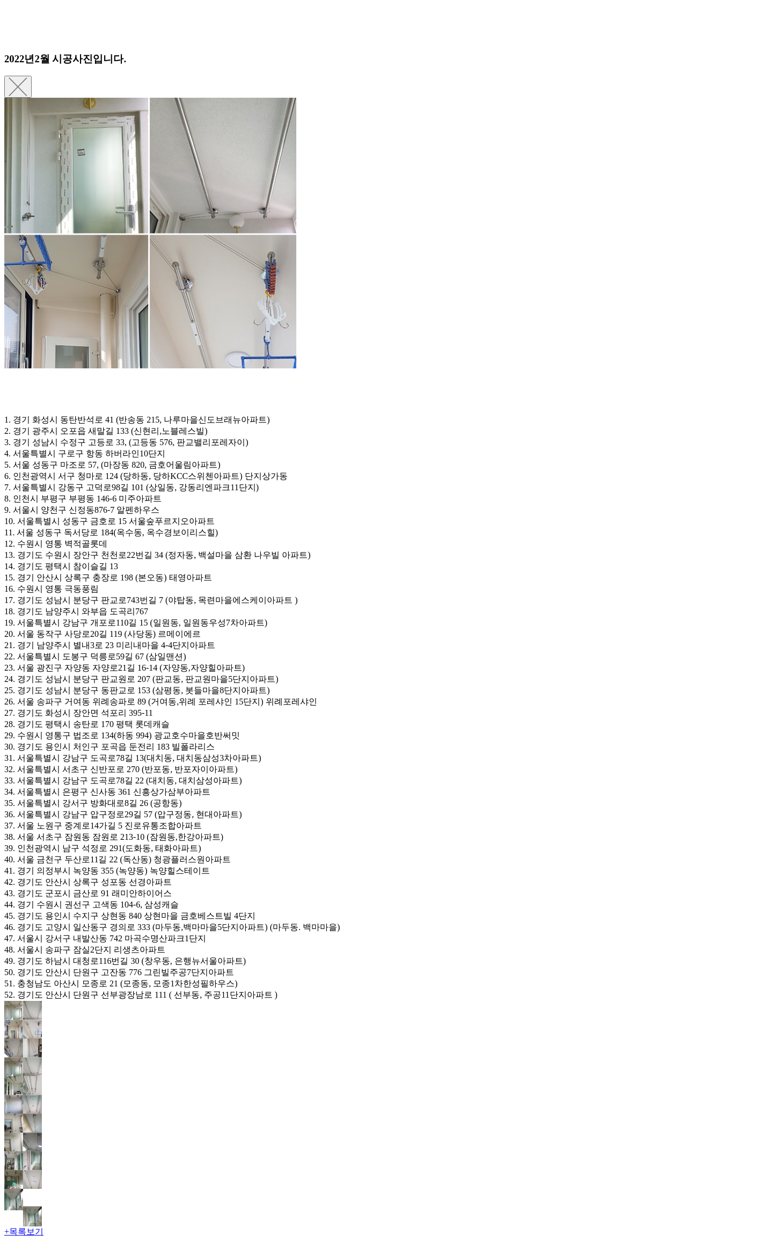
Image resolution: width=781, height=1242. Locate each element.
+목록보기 (23, 1231)
